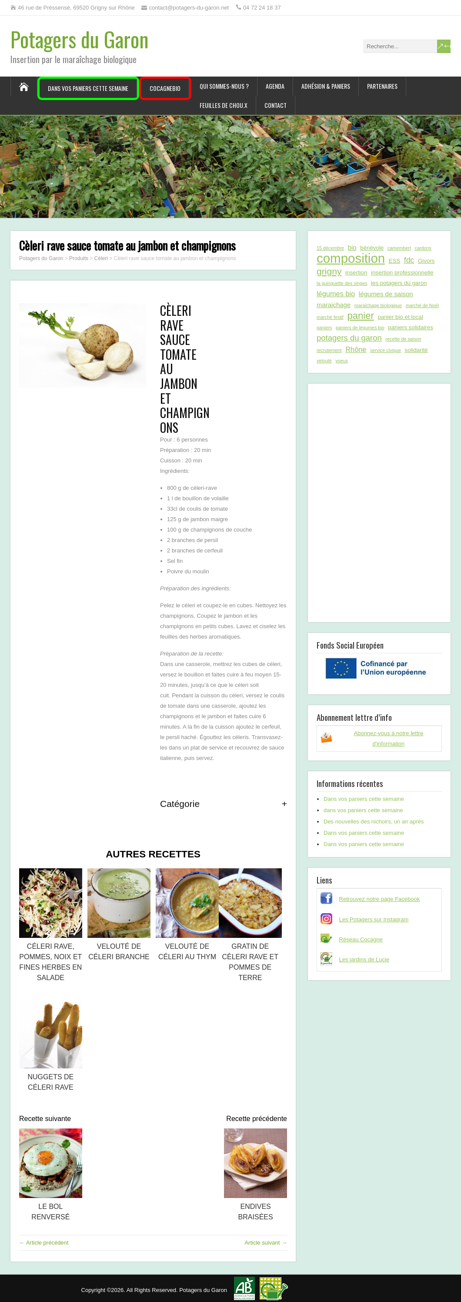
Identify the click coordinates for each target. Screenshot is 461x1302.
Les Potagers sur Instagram (374, 919)
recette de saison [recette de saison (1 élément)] (403, 338)
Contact (275, 105)
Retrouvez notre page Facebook (379, 899)
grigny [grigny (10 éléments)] (329, 271)
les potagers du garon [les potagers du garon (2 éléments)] (399, 283)
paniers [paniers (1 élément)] (324, 327)
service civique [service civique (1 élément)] (385, 350)
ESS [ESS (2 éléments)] (395, 261)
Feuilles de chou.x (223, 105)
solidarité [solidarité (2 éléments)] (416, 350)
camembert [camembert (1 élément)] (399, 248)
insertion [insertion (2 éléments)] (356, 272)
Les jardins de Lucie (364, 959)
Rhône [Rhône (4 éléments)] (355, 349)
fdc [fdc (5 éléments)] (409, 260)
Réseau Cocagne (361, 939)
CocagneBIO (165, 88)
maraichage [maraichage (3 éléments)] (334, 304)
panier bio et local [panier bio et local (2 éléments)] (400, 317)
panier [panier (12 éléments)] (360, 316)
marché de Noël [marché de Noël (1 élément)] (422, 305)
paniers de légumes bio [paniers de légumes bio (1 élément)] (360, 327)
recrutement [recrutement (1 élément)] (329, 350)
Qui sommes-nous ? (224, 85)
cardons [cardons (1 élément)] (423, 248)
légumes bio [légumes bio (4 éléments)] (336, 294)
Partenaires (382, 85)
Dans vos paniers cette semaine (88, 88)
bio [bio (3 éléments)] (352, 247)
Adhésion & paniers (325, 85)
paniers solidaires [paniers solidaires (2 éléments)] (410, 327)
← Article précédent (43, 1242)
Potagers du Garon (79, 38)
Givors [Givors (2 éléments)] (426, 261)
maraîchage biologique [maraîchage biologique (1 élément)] (378, 305)
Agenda (275, 85)
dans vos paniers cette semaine (363, 810)
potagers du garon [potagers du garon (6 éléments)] (349, 337)
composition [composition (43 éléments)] (351, 258)
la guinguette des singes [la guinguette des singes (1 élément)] (342, 283)
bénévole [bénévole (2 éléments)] (372, 247)
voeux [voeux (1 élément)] (341, 360)
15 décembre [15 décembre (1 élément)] (330, 248)
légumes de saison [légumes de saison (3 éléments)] (386, 294)
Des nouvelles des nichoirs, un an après (374, 821)
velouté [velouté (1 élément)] (324, 360)
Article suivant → (265, 1242)
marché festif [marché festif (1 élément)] (330, 317)
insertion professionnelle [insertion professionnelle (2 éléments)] (402, 272)
